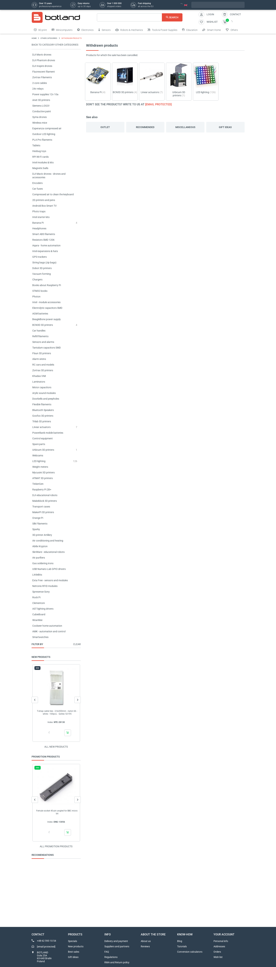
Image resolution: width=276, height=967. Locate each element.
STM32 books (39, 290)
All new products (56, 746)
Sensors (104, 29)
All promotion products (56, 846)
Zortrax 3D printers (42, 370)
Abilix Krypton (40, 546)
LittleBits (37, 574)
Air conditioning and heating (47, 540)
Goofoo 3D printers (42, 415)
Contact (235, 14)
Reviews (145, 946)
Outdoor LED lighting (43, 134)
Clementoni (38, 603)
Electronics (85, 29)
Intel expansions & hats (45, 251)
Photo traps (38, 211)
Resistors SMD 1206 (43, 239)
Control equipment (42, 438)
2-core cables (39, 83)
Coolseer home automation (47, 625)
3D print (40, 29)
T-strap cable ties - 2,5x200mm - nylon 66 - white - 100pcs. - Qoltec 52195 (57, 712)
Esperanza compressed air (46, 128)
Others (232, 29)
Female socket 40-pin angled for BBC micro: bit (57, 812)
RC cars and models (43, 364)
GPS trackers (39, 256)
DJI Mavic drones (41, 54)
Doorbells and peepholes (45, 398)
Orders (217, 951)
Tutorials (182, 946)
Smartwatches (40, 637)
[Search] (140, 17)
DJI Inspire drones (42, 66)
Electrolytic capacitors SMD (47, 307)
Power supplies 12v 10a (45, 94)
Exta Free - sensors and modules (50, 580)
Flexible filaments (41, 404)
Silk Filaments (39, 523)
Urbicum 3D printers (43, 449)
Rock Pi (36, 597)
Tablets (36, 145)
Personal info (221, 941)
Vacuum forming (41, 273)
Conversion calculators (189, 951)
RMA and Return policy (116, 962)
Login (210, 14)
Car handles (38, 330)
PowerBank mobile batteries (47, 432)
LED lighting (38, 461)
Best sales (73, 951)
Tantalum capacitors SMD (46, 347)
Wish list (218, 957)
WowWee (37, 620)
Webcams (37, 455)
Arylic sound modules (44, 393)
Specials (72, 941)
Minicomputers (62, 29)
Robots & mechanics (129, 29)
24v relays (37, 88)
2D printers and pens (43, 200)
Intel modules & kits (43, 162)
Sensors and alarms (43, 342)
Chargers (37, 279)
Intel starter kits (41, 217)
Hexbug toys (39, 151)
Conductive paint (41, 111)
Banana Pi (38, 222)
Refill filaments (40, 336)
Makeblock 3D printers (44, 500)
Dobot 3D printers (42, 268)
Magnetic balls (40, 168)
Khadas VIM (39, 376)
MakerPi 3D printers (43, 512)
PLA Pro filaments (42, 139)
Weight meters (40, 466)
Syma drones (39, 117)
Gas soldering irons (42, 563)
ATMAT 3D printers (42, 478)
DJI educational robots (44, 495)
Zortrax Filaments (42, 77)
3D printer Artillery (42, 535)
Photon (36, 296)
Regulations (110, 957)
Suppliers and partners (116, 946)
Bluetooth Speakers (43, 410)
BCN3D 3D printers (42, 325)
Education (190, 29)
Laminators (38, 381)
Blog (179, 941)
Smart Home (211, 29)
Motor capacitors (41, 387)
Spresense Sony (41, 591)
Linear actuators (41, 427)
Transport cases (41, 506)
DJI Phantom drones (43, 60)
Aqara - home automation (46, 245)
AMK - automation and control (48, 631)
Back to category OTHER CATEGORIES (55, 44)
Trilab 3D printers (41, 421)
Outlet (105, 127)
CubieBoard (38, 614)
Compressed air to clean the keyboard (53, 194)
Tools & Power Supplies (162, 29)
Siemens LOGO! (41, 105)
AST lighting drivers (42, 608)
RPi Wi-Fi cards (40, 156)
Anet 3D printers (41, 100)
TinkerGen (37, 483)
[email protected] (158, 104)
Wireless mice (39, 122)
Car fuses (37, 188)
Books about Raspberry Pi (46, 285)
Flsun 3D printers (41, 353)
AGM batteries (40, 313)
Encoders (37, 183)
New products (75, 946)
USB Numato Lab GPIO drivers (49, 569)
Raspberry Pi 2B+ (41, 489)
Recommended (145, 127)
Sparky (36, 529)
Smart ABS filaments (43, 234)
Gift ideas (225, 127)
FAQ (106, 951)
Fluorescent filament (43, 71)
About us (146, 941)
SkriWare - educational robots (48, 552)
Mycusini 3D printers (43, 472)
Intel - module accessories (46, 302)
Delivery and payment (116, 941)
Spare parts (38, 444)
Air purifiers (38, 557)
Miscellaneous (185, 127)
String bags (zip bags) (44, 262)
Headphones (39, 228)
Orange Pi (37, 517)
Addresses (219, 946)
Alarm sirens (39, 359)
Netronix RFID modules (45, 586)
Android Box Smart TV (44, 205)
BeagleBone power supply (46, 319)
